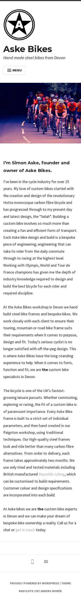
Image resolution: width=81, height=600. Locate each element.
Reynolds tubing (52, 474)
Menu (14, 70)
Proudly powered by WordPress (34, 583)
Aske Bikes (27, 49)
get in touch (25, 529)
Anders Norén (51, 591)
